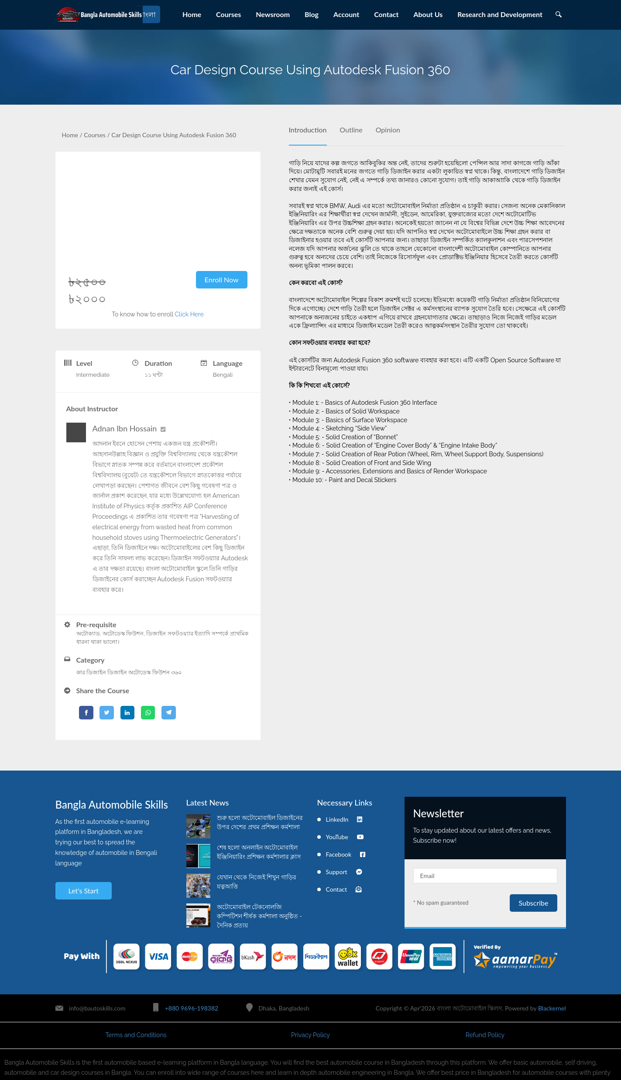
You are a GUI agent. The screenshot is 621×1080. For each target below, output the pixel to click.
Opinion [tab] (388, 129)
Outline (351, 129)
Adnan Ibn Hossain (125, 428)
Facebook (346, 854)
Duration (158, 363)
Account (346, 14)
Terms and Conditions (135, 1034)
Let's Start (84, 890)
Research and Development (499, 14)
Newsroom (273, 14)
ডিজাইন (117, 672)
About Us (428, 14)
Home (191, 14)
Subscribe (533, 903)
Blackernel (552, 1008)
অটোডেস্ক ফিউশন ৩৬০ (155, 672)
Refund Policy (485, 1034)
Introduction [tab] (308, 129)
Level (84, 363)
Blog (312, 14)
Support (344, 871)
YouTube (345, 836)
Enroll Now (222, 279)
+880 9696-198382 (191, 1008)
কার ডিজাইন (91, 672)
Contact (386, 14)
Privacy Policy (310, 1034)
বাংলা (147, 14)
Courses (228, 14)
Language (228, 363)
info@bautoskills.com (97, 1008)
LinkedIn (344, 819)
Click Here (189, 314)
